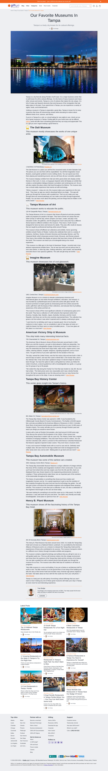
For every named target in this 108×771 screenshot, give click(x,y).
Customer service (71, 720)
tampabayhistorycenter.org (50, 422)
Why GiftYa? (51, 733)
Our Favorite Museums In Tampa (36, 10)
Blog (23, 5)
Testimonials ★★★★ (72, 723)
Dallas (12, 733)
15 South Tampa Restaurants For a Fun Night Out (54, 628)
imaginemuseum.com (51, 300)
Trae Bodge (55, 28)
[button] (27, 6)
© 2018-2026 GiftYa (16, 760)
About (31, 739)
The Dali (79, 170)
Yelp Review (40, 206)
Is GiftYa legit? (34, 742)
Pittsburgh (23, 730)
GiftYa (28, 127)
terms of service (48, 765)
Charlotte (13, 725)
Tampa (26, 10)
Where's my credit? (72, 728)
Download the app (53, 725)
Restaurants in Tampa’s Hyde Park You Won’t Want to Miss (53, 662)
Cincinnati (13, 730)
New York (22, 723)
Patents (95, 760)
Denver (13, 735)
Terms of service (71, 760)
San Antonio (23, 735)
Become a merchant (35, 720)
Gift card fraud (34, 744)
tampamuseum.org (55, 217)
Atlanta (12, 720)
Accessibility (80, 760)
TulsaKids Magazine (77, 297)
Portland (22, 733)
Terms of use (63, 760)
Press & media (34, 747)
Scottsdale (23, 743)
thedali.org (48, 172)
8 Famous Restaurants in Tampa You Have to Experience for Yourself (76, 658)
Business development (36, 728)
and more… (23, 746)
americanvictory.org (52, 345)
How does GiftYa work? (73, 725)
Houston (13, 738)
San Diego (23, 738)
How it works (47, 5)
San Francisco (24, 740)
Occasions (51, 735)
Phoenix (22, 728)
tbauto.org (54, 468)
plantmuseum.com (53, 545)
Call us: (73, 730)
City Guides (20, 10)
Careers (32, 749)
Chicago (13, 728)
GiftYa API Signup (35, 733)
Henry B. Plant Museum (76, 543)
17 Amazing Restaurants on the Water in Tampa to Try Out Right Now (31, 658)
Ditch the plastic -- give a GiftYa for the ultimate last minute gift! (54, 1)
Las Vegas (13, 746)
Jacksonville (14, 740)
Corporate (55, 5)
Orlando (22, 725)
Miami (21, 720)
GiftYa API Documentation (37, 730)
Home (12, 10)
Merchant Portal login (35, 723)
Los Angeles (14, 743)
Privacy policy (88, 760)
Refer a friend (33, 725)
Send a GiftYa (52, 720)
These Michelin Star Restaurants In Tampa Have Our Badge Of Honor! (77, 692)
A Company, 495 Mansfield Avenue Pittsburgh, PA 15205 (40, 760)
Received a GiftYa (53, 723)
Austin (12, 723)
